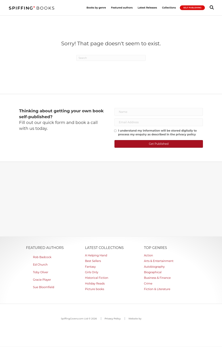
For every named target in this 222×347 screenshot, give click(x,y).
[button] (158, 144)
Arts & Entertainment (158, 261)
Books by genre (96, 7)
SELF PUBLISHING (192, 7)
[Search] (111, 58)
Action (148, 255)
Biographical (152, 272)
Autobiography (154, 266)
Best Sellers (93, 261)
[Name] (158, 112)
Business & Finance (157, 277)
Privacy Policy (113, 318)
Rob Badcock (42, 257)
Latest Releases (147, 7)
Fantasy (90, 266)
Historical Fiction (96, 277)
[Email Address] (158, 122)
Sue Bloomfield (43, 287)
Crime (148, 283)
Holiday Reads (95, 283)
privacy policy (186, 134)
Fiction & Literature (157, 289)
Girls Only (91, 272)
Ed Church (40, 264)
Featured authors (122, 7)
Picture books (94, 289)
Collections (169, 7)
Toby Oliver (40, 272)
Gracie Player (42, 279)
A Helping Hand (96, 255)
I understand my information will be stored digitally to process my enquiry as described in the (157, 132)
